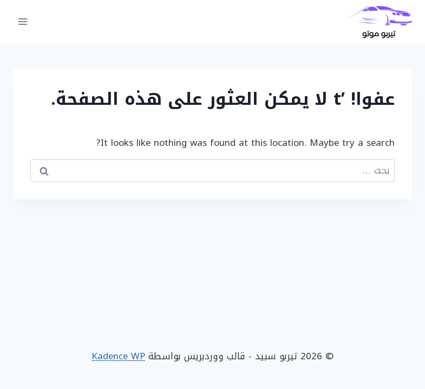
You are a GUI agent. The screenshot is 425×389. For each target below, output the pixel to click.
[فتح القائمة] (23, 21)
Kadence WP (118, 356)
